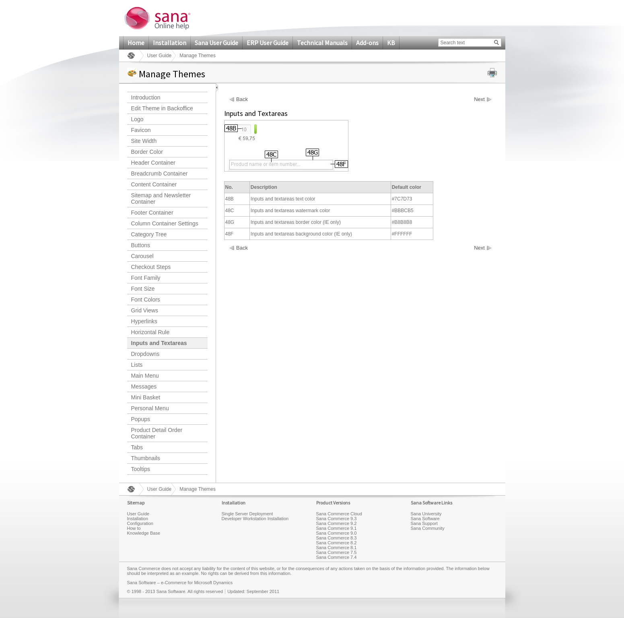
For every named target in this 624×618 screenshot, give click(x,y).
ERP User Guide (267, 43)
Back (242, 99)
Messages (144, 386)
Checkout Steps (151, 267)
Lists (137, 365)
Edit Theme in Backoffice (162, 108)
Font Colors (145, 299)
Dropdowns (145, 354)
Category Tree (149, 234)
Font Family (146, 278)
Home (136, 43)
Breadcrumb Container (159, 173)
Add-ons (367, 43)
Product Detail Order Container (157, 433)
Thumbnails (145, 458)
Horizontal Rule (150, 332)
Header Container (153, 162)
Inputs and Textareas (159, 343)
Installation (169, 43)
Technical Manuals (322, 43)
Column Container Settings (164, 223)
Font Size (143, 288)
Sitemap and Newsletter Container (161, 198)
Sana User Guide (216, 43)
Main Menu (145, 375)
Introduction (146, 97)
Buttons (140, 245)
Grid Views (144, 310)
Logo (137, 119)
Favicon (141, 130)
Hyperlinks (144, 321)
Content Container (154, 184)
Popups (140, 419)
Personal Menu (150, 408)
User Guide (159, 55)
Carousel (142, 256)
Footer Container (152, 212)
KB (391, 43)
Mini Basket (145, 397)
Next (479, 99)
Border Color (147, 152)
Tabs (137, 447)
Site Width (144, 141)
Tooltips (140, 469)
